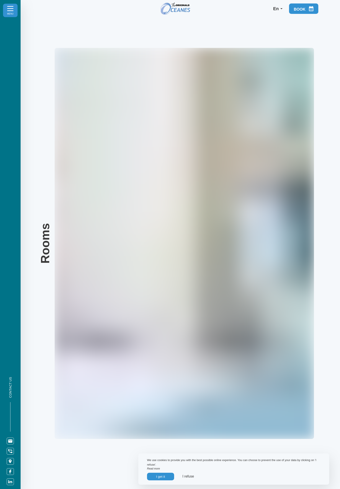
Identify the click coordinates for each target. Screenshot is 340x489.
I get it (160, 476)
